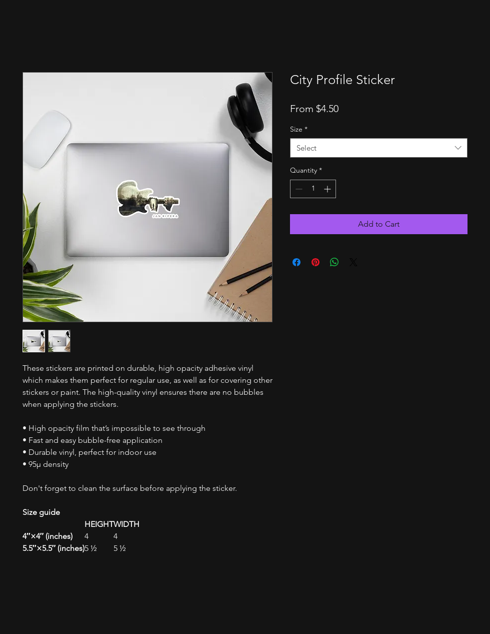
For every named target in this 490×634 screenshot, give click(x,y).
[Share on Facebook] (296, 262)
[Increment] (328, 189)
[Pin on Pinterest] (316, 262)
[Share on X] (354, 262)
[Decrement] (298, 189)
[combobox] (379, 148)
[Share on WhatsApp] (334, 262)
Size (299, 129)
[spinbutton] (313, 189)
